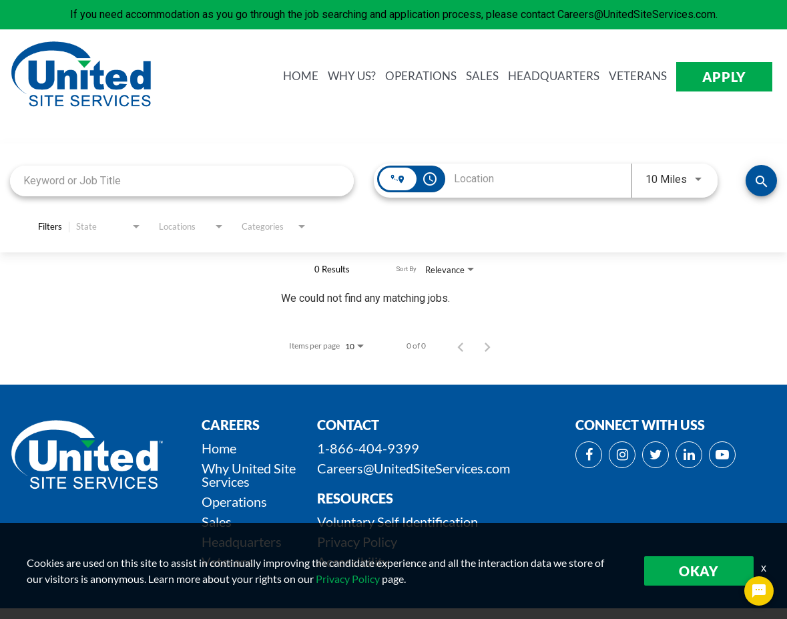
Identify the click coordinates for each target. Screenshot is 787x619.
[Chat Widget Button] (759, 591)
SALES (485, 76)
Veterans (228, 562)
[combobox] (181, 180)
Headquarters (242, 542)
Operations (234, 501)
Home (219, 448)
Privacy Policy (357, 542)
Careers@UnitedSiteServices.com (413, 468)
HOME (303, 76)
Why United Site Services (249, 474)
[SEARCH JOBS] (761, 180)
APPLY (726, 77)
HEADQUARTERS (556, 76)
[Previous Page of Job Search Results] (460, 346)
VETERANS (640, 76)
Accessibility (353, 562)
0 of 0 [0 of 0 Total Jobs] (416, 346)
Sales (217, 521)
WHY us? (354, 76)
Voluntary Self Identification (397, 521)
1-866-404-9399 (368, 448)
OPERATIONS (423, 76)
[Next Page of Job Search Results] (487, 346)
